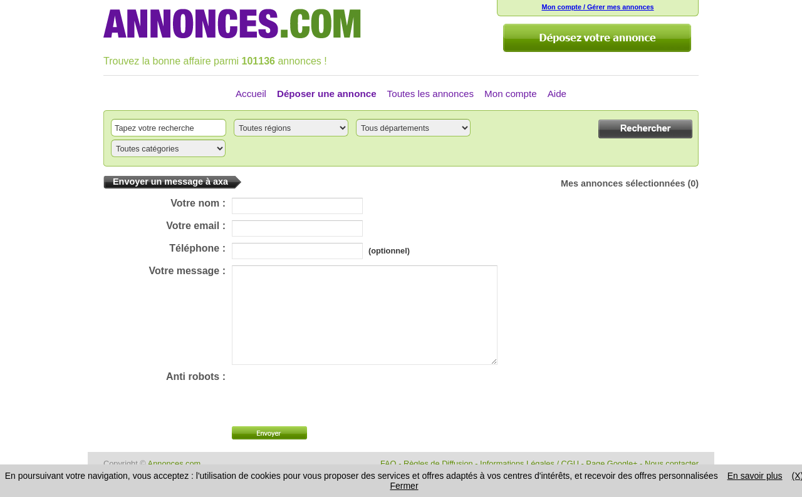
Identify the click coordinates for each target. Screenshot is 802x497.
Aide (557, 93)
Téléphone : (197, 248)
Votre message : (187, 270)
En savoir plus (755, 476)
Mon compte (510, 93)
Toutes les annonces (430, 93)
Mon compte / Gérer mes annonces (597, 7)
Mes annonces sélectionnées (623, 183)
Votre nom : (198, 203)
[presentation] (327, 414)
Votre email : (196, 225)
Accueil (251, 93)
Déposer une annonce (327, 93)
